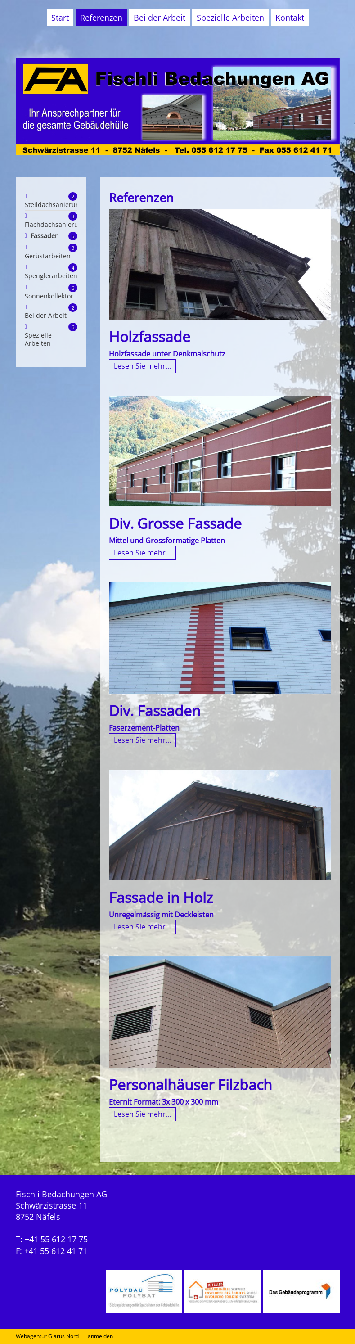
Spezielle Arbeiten (230, 17)
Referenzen (101, 17)
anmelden (100, 1336)
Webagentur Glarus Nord (47, 1336)
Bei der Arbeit (159, 17)
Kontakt (289, 17)
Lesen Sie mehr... (142, 366)
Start (60, 17)
